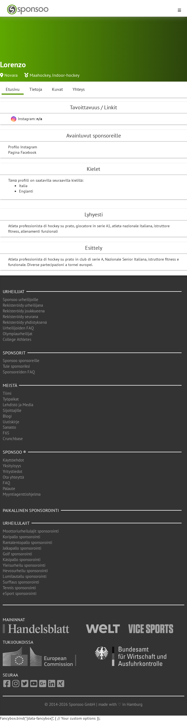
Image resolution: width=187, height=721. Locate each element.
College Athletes (17, 339)
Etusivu (13, 89)
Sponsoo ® (14, 452)
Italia (23, 185)
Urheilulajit (16, 523)
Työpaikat (11, 399)
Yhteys (79, 89)
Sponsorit (14, 352)
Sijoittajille (12, 410)
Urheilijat (13, 291)
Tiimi (7, 393)
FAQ (6, 482)
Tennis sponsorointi (19, 587)
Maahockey (40, 75)
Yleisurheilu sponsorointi (24, 565)
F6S (6, 432)
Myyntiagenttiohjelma (21, 494)
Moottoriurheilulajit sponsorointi (31, 531)
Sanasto (9, 427)
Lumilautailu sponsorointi (24, 576)
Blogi (7, 416)
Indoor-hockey (65, 75)
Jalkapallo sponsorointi (22, 548)
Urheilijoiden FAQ (18, 328)
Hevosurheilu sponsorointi (25, 570)
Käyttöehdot (13, 460)
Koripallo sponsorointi (21, 536)
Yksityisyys (12, 465)
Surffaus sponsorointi (21, 582)
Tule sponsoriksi (16, 366)
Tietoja (35, 89)
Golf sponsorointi (17, 553)
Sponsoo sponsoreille (21, 360)
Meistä (10, 385)
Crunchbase (13, 438)
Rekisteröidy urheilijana (23, 305)
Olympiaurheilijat (17, 333)
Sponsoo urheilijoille (20, 299)
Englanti (26, 191)
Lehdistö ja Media (18, 404)
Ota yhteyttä (13, 477)
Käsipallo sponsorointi (21, 559)
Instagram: (26, 118)
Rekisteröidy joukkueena (24, 310)
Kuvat (57, 89)
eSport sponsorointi (19, 593)
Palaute (9, 488)
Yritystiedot (12, 471)
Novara (11, 75)
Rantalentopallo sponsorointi (27, 542)
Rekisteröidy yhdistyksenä (25, 322)
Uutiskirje (11, 421)
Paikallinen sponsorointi (31, 510)
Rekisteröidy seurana (20, 316)
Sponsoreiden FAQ (19, 371)
